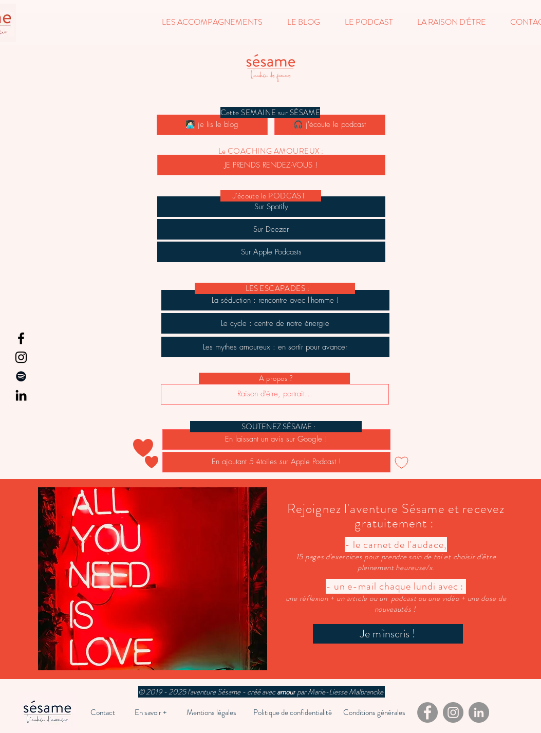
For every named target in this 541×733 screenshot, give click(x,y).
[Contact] (103, 712)
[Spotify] (21, 376)
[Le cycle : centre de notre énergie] (275, 323)
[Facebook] (21, 338)
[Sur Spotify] (271, 206)
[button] (212, 22)
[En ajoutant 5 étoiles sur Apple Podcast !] (276, 462)
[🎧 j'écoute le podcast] (329, 125)
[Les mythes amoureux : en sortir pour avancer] (275, 347)
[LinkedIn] (21, 395)
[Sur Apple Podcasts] (271, 252)
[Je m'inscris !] (387, 634)
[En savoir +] (150, 712)
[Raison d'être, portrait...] (275, 394)
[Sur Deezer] (271, 229)
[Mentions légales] (211, 712)
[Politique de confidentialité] (293, 712)
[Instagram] (21, 357)
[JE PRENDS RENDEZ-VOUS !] (271, 165)
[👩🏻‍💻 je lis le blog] (212, 125)
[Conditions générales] (374, 712)
